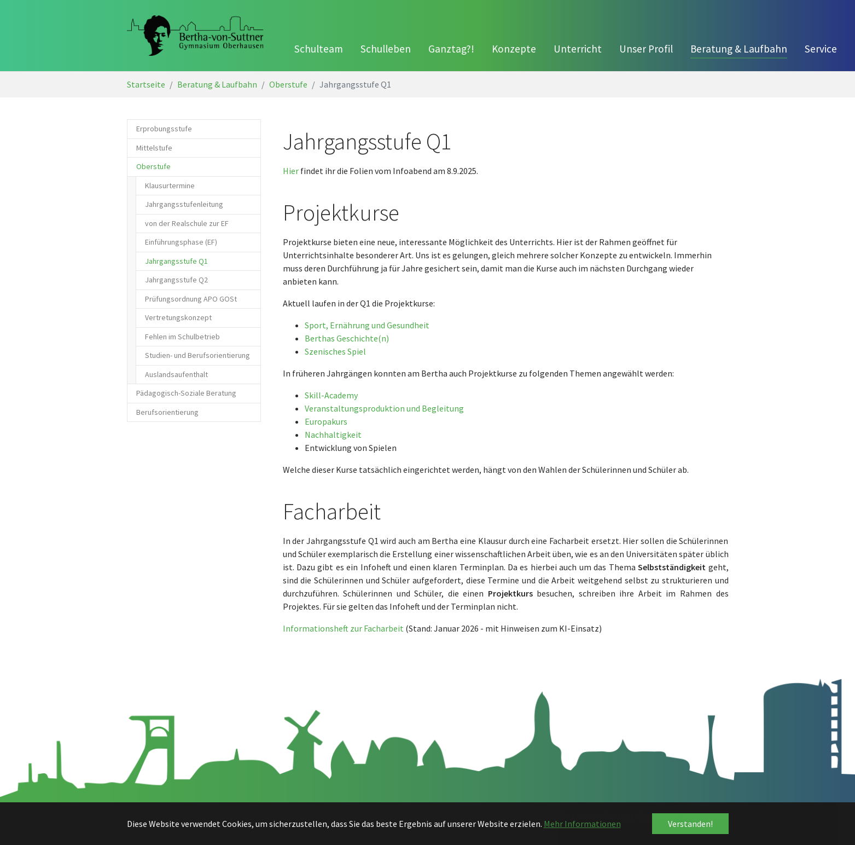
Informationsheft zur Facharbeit (343, 628)
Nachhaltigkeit (333, 434)
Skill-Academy (331, 395)
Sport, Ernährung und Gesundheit (367, 325)
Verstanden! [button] (690, 823)
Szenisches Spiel (335, 351)
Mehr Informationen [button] (582, 823)
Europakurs (326, 421)
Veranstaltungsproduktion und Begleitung (384, 408)
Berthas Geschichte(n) (347, 338)
